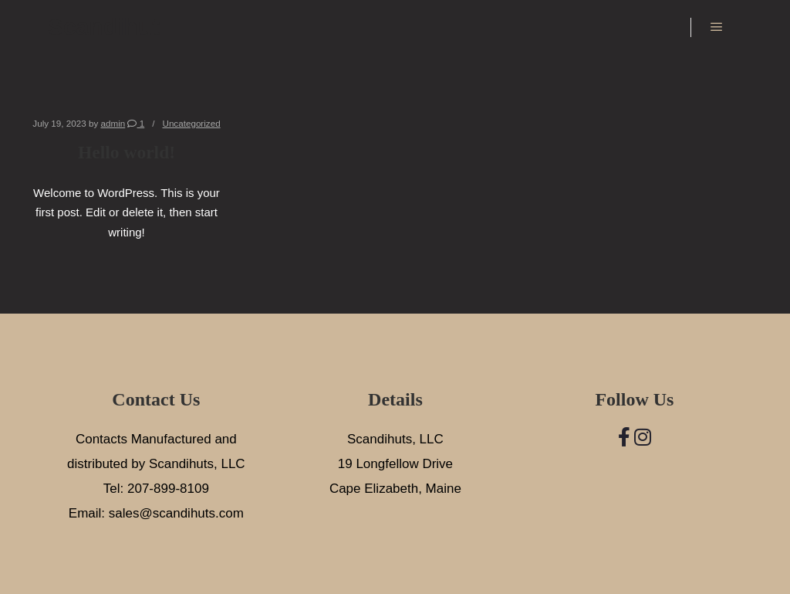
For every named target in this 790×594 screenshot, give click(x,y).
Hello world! (126, 152)
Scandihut (104, 26)
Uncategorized (191, 123)
